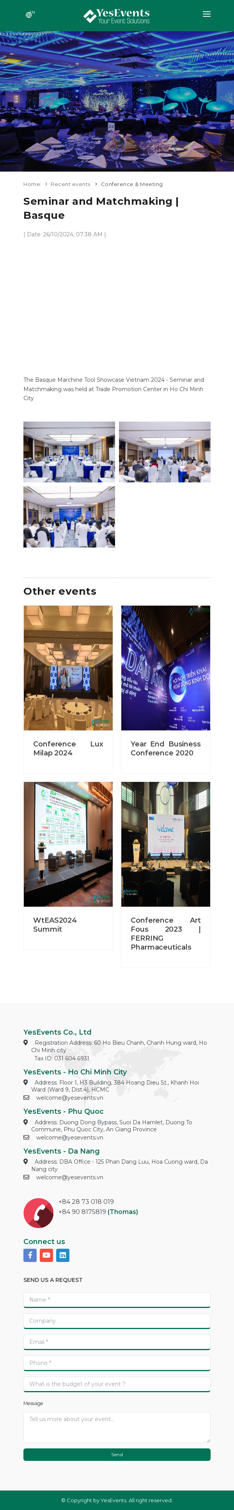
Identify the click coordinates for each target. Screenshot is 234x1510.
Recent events (70, 184)
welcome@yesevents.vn (69, 1097)
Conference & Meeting (132, 184)
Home (31, 184)
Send (117, 1454)
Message (33, 1403)
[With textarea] (117, 1427)
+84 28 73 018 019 (86, 1201)
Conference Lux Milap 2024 (68, 748)
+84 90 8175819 (82, 1212)
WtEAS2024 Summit (55, 925)
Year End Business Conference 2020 (166, 748)
